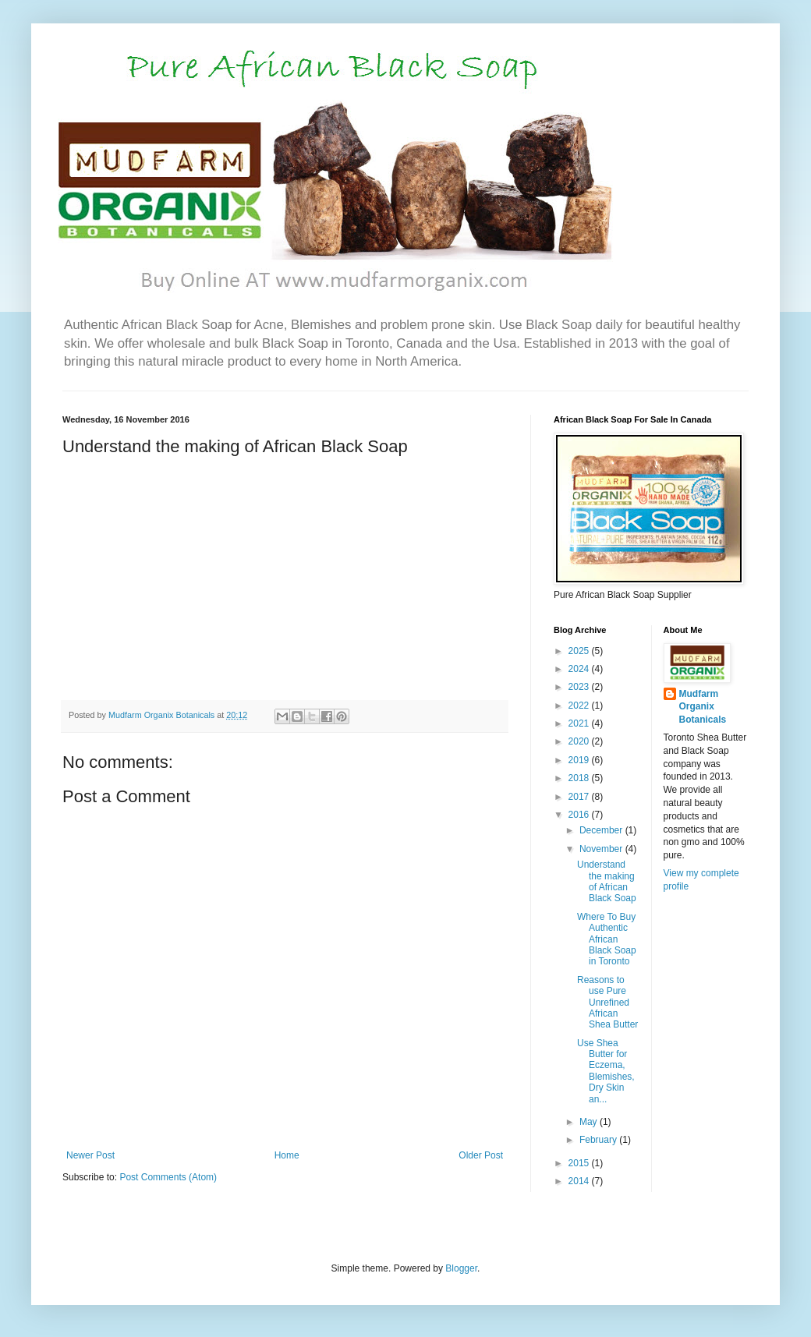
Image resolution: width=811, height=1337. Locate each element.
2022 (580, 705)
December (602, 830)
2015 (580, 1163)
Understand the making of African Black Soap (606, 881)
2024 (580, 668)
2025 (580, 651)
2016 (580, 814)
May (589, 1121)
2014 (580, 1181)
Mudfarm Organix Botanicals (703, 707)
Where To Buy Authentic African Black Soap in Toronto (606, 939)
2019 (580, 760)
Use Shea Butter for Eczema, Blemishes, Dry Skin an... (606, 1071)
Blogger (461, 1268)
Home (286, 1155)
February (599, 1139)
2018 (580, 778)
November (602, 849)
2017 (580, 796)
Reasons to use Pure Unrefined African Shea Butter (607, 1002)
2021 (580, 723)
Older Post (481, 1155)
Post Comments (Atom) (168, 1177)
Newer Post (90, 1155)
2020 (580, 741)
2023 (580, 686)
